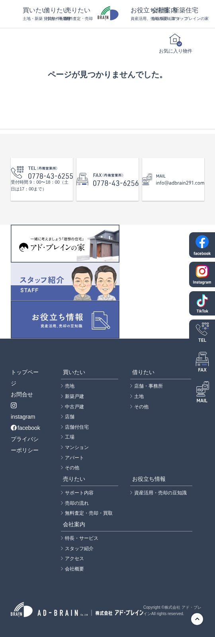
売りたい (75, 14)
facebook (25, 428)
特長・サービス (81, 538)
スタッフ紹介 (79, 548)
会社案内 (162, 14)
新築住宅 (183, 14)
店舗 (69, 416)
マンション (77, 447)
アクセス (74, 558)
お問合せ (22, 394)
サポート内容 (79, 493)
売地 (69, 386)
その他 (72, 467)
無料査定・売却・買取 (89, 513)
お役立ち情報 (141, 14)
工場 (69, 437)
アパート (74, 458)
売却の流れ (77, 503)
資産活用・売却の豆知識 (160, 493)
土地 (139, 396)
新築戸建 (74, 396)
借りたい (54, 14)
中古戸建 (74, 407)
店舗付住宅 (77, 427)
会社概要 (74, 569)
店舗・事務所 (148, 386)
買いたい (33, 14)
